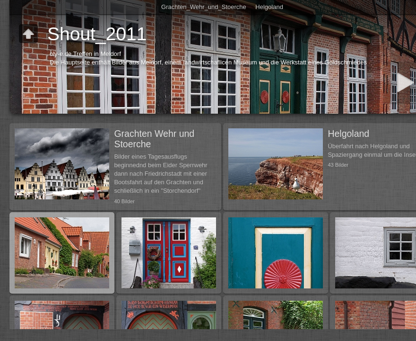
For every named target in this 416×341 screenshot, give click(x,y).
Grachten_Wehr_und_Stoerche (203, 6)
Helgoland (269, 6)
